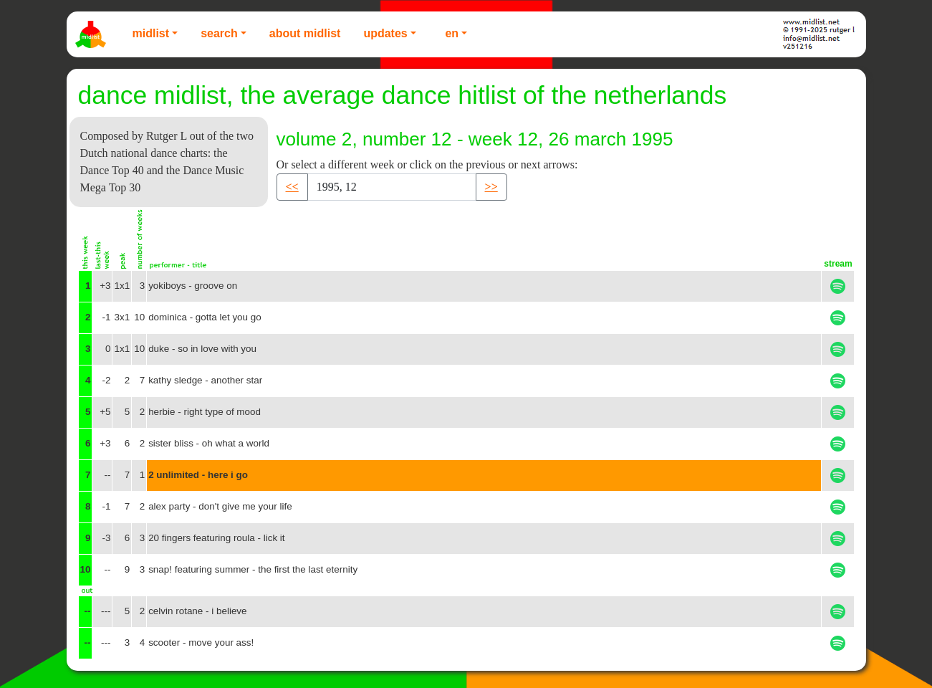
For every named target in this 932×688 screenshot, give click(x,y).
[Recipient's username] (391, 187)
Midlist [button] (151, 33)
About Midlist (305, 33)
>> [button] (491, 187)
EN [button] (451, 33)
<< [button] (292, 187)
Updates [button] (385, 33)
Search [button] (219, 33)
